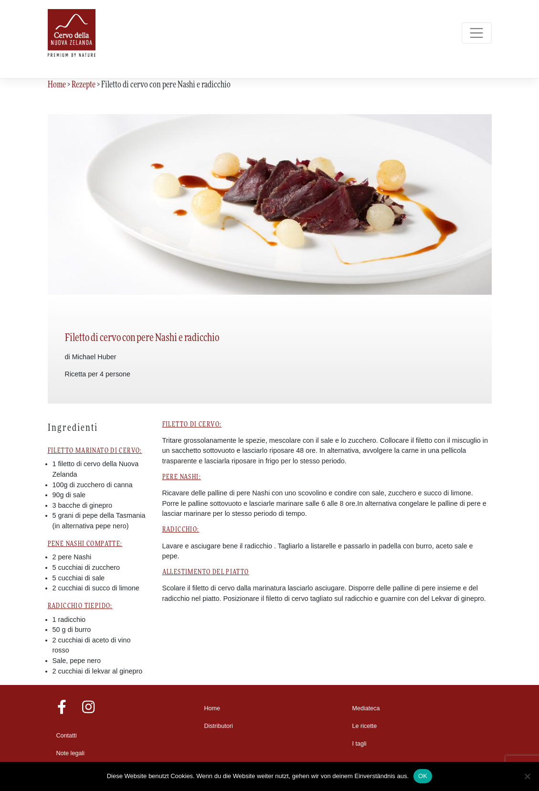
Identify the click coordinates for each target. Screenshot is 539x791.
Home (212, 708)
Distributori (218, 726)
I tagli (359, 743)
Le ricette (364, 726)
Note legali (70, 753)
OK (422, 776)
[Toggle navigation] (477, 33)
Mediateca (366, 708)
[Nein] (527, 776)
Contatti (66, 735)
